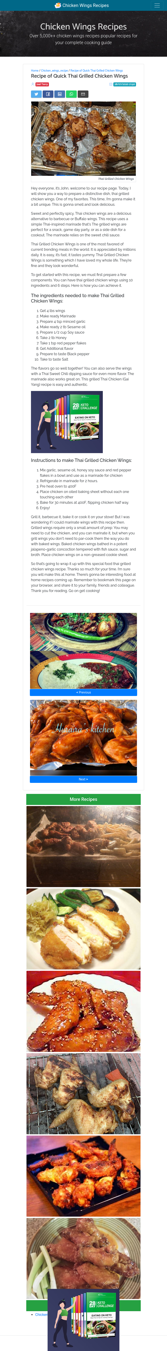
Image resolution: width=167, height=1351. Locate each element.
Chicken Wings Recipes (82, 5)
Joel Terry (42, 84)
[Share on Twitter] (36, 94)
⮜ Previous (83, 692)
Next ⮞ (83, 779)
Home (34, 70)
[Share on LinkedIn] (59, 94)
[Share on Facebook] (48, 94)
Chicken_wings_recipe (54, 70)
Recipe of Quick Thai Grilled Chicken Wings (96, 70)
